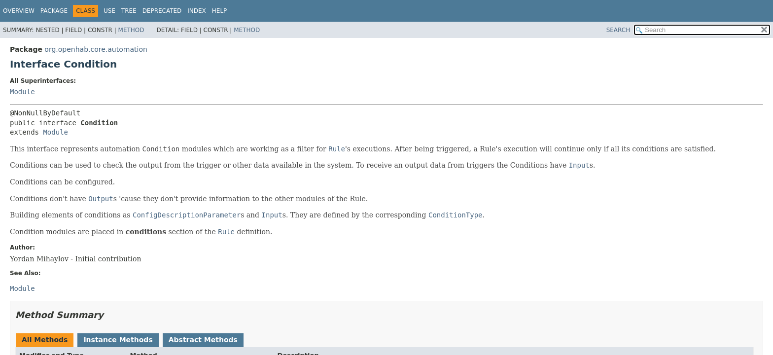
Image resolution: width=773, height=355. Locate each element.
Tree (129, 10)
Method (131, 30)
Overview (19, 10)
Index (196, 10)
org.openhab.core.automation (95, 49)
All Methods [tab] (45, 340)
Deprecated (162, 10)
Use (109, 10)
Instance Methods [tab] (117, 340)
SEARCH (618, 30)
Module (22, 92)
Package (54, 10)
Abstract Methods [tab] (203, 340)
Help (219, 10)
